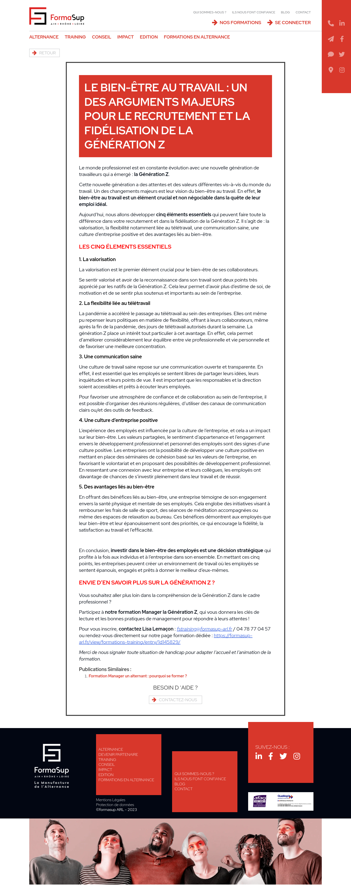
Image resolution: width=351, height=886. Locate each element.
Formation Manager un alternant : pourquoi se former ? (142, 676)
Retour (47, 53)
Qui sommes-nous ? (209, 12)
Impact (125, 37)
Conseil (101, 37)
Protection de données (115, 804)
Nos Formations (240, 22)
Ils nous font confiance (253, 12)
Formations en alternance (197, 37)
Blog (285, 12)
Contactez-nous (178, 699)
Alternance (43, 37)
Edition (149, 37)
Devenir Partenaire (118, 754)
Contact (303, 12)
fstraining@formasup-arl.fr (204, 629)
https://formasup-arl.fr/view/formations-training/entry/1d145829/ (166, 638)
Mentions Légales (110, 800)
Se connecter (293, 22)
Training (75, 37)
